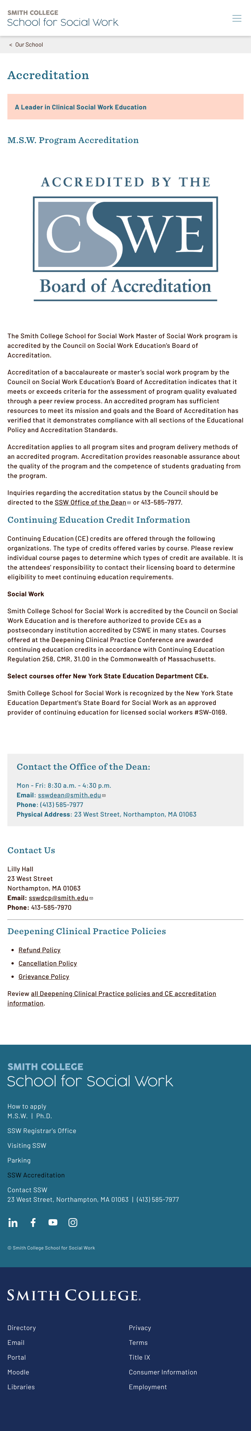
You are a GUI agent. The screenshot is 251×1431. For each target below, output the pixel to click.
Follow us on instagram (72, 1222)
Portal (16, 1357)
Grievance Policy (44, 976)
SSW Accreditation (36, 1175)
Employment (148, 1387)
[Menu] (237, 18)
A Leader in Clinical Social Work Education (81, 107)
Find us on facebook (33, 1222)
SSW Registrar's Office (42, 1130)
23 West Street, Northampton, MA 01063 (68, 1199)
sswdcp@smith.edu (61, 897)
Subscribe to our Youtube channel (52, 1222)
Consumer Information (163, 1372)
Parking (19, 1160)
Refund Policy (40, 950)
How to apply (26, 1106)
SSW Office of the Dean (93, 502)
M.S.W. (17, 1116)
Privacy (140, 1327)
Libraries (21, 1387)
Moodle (18, 1372)
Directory (21, 1327)
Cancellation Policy (48, 963)
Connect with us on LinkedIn (13, 1222)
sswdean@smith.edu (72, 795)
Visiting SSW (27, 1145)
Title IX (139, 1357)
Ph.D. (44, 1116)
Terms (138, 1342)
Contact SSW (27, 1190)
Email (15, 1342)
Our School (29, 44)
